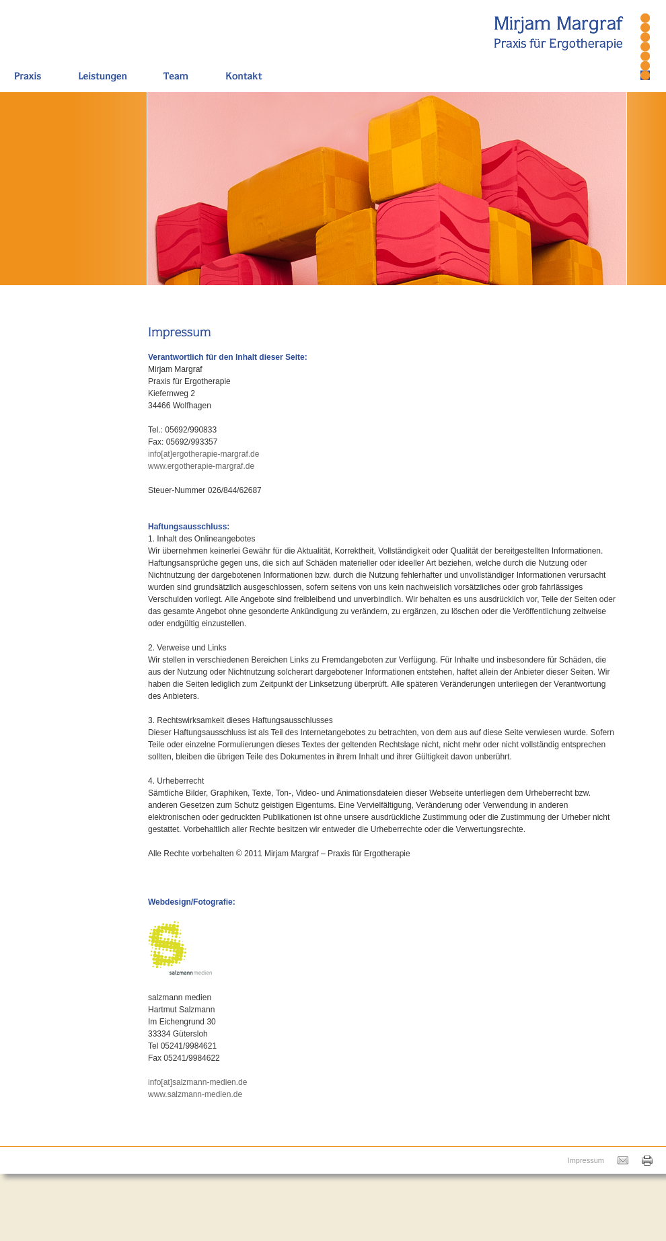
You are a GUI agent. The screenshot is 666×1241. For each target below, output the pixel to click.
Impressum (586, 1160)
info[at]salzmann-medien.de (197, 1082)
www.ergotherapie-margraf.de (201, 466)
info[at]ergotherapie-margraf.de (203, 454)
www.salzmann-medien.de (195, 1094)
